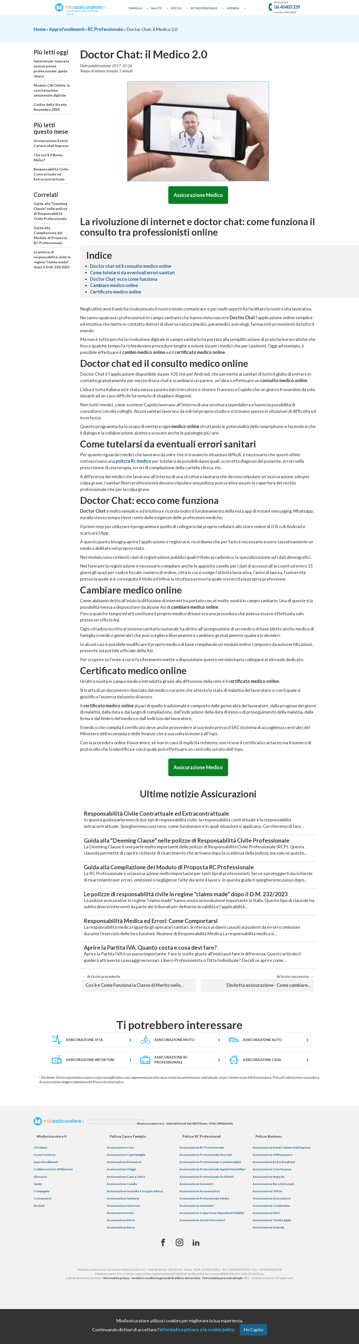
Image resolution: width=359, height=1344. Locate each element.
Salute (156, 8)
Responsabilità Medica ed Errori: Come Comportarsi (166, 944)
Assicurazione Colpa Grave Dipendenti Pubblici (212, 1238)
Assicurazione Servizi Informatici (202, 1246)
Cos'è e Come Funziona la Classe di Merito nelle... (134, 1011)
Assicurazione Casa (120, 1173)
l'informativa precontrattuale (222, 1304)
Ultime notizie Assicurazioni (198, 795)
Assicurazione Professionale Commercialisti (210, 1188)
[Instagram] (179, 1268)
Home (40, 29)
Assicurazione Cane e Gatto (126, 1202)
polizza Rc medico (133, 461)
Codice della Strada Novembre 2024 (50, 107)
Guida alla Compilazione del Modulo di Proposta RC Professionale (50, 235)
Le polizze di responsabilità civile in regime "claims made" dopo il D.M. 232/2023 (52, 259)
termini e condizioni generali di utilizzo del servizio (166, 1304)
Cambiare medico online (114, 286)
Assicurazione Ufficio (267, 1216)
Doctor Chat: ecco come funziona (123, 280)
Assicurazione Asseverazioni (199, 1216)
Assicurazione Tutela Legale (272, 1246)
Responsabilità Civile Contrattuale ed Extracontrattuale (51, 174)
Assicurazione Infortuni (123, 1231)
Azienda (233, 8)
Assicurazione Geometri (196, 1209)
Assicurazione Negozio (269, 1202)
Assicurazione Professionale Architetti (207, 1202)
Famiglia (135, 8)
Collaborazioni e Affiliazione (53, 1195)
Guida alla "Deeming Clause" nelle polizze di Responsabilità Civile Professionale (50, 211)
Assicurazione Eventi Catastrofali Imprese (51, 143)
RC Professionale (204, 8)
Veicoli (176, 8)
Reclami (39, 1231)
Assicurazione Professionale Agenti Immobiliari (212, 1195)
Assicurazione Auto (120, 1238)
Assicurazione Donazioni (124, 1188)
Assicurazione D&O (266, 1238)
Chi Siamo (40, 1173)
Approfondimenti (66, 29)
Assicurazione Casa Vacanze (272, 1195)
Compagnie (42, 1216)
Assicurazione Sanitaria (123, 1224)
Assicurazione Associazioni (271, 1224)
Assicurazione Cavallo (122, 1209)
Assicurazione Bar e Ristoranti (273, 1209)
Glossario (40, 1202)
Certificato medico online (115, 292)
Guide (38, 1209)
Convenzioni (42, 1224)
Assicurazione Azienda (268, 1253)
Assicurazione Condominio (271, 1231)
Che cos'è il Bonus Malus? (48, 157)
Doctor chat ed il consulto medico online (130, 267)
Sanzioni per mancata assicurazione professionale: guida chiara (51, 68)
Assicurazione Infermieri (197, 1231)
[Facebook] (163, 1268)
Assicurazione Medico (198, 195)
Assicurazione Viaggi (121, 1195)
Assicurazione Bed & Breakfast (274, 1188)
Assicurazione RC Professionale (202, 1173)
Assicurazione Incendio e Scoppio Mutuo (135, 1216)
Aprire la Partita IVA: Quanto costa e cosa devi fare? (165, 972)
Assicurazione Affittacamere (272, 1180)
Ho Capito (253, 1329)
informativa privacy (116, 1304)
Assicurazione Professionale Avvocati (206, 1180)
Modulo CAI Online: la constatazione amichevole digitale (52, 90)
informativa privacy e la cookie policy (197, 1329)
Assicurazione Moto (121, 1246)
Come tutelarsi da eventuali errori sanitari (132, 273)
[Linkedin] (195, 1268)
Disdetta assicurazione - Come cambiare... (269, 1011)
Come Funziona (44, 1180)
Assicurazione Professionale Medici (204, 1224)
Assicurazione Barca (121, 1253)
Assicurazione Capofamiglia (126, 1180)
